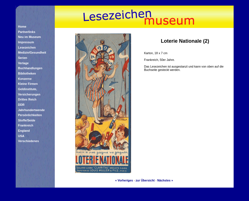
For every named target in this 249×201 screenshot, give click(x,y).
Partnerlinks (26, 32)
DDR (21, 104)
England (24, 130)
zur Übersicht (145, 180)
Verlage (23, 63)
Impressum (26, 42)
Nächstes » (165, 180)
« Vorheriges (124, 180)
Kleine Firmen (28, 83)
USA (21, 136)
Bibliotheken (27, 73)
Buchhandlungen (30, 68)
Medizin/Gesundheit (32, 52)
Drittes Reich (27, 99)
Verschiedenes (28, 141)
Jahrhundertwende (31, 110)
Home (22, 26)
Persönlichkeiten (30, 115)
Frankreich (26, 125)
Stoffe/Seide (26, 120)
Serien (22, 57)
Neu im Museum (29, 37)
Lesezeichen (27, 47)
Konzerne (25, 78)
